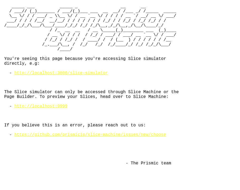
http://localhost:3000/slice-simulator (61, 88)
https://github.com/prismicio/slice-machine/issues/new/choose (90, 164)
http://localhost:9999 (40, 129)
